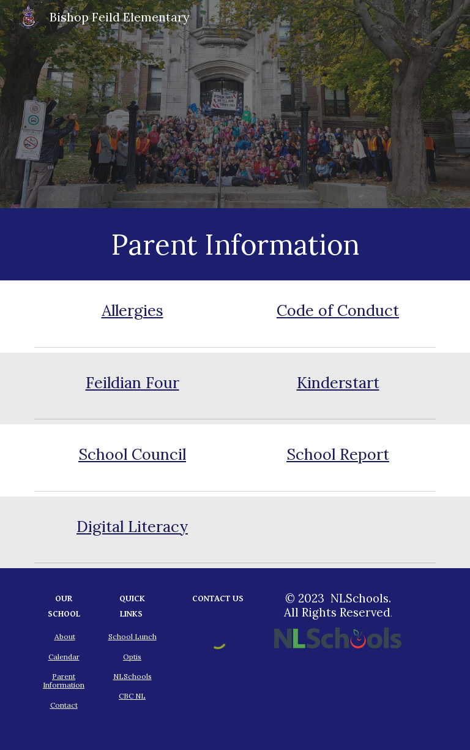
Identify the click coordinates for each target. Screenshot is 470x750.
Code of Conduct (338, 310)
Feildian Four (132, 382)
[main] (235, 244)
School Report (337, 454)
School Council (132, 454)
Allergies (132, 310)
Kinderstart (338, 382)
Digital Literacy (132, 526)
